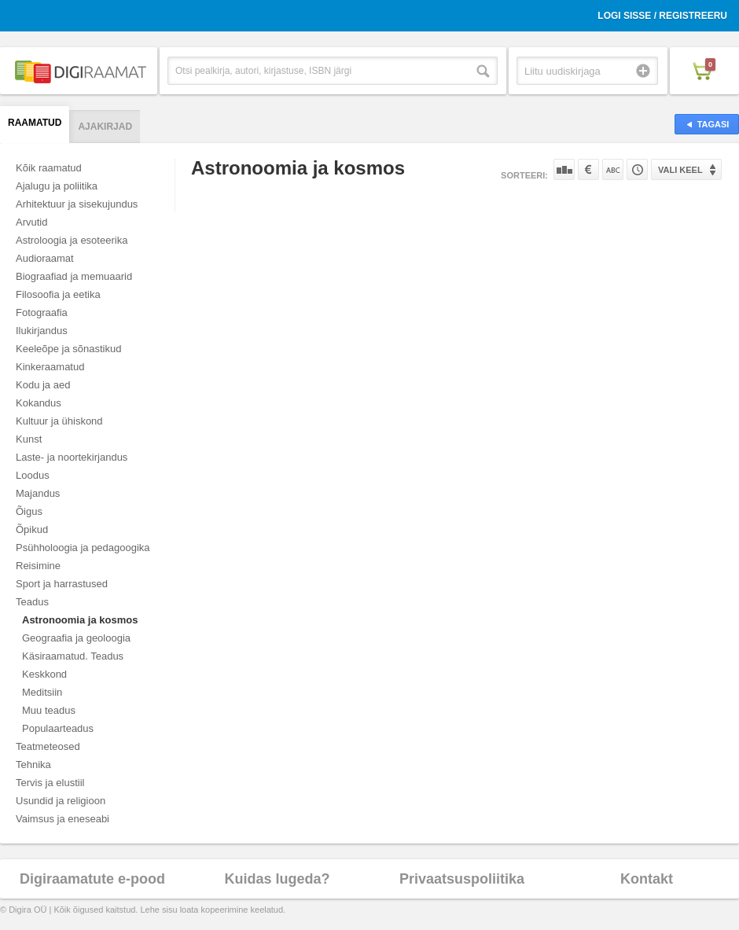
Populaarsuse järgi (564, 169)
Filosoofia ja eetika (58, 294)
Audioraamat (45, 258)
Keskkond (44, 674)
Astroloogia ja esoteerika (71, 240)
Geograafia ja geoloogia (76, 638)
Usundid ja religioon (60, 801)
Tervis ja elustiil (50, 782)
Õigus (29, 511)
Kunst (29, 439)
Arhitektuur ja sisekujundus (77, 204)
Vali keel (680, 170)
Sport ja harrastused (62, 584)
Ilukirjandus (42, 330)
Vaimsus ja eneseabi (62, 819)
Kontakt (646, 879)
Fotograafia (42, 312)
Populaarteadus (58, 728)
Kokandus (38, 403)
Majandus (38, 493)
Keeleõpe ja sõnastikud (68, 349)
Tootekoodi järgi (637, 169)
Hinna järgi (588, 169)
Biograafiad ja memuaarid (74, 276)
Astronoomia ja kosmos (80, 620)
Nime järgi (612, 169)
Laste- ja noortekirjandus (71, 457)
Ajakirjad (105, 126)
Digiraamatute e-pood (92, 879)
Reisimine (38, 566)
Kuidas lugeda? (276, 879)
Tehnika (33, 764)
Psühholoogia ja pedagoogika (83, 547)
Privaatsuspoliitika (461, 879)
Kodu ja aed (43, 385)
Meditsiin (42, 692)
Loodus (33, 475)
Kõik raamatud (49, 168)
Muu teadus (48, 710)
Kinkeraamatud (50, 367)
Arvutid (31, 222)
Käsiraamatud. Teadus (72, 656)
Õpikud (32, 529)
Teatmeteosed (48, 746)
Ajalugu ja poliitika (56, 186)
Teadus (32, 602)
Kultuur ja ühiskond (59, 421)
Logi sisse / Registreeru (662, 15)
